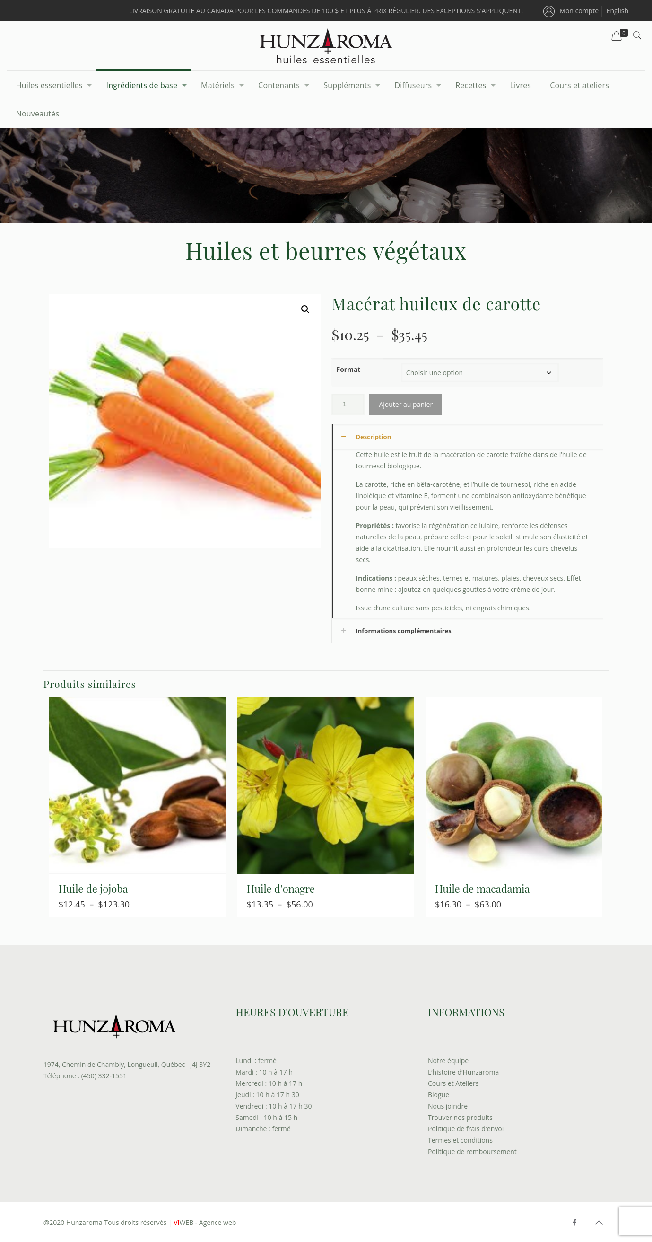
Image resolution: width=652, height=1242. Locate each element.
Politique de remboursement (472, 1151)
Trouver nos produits (460, 1117)
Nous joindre (448, 1105)
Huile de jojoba (93, 888)
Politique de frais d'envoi (466, 1128)
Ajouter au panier (406, 404)
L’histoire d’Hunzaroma (463, 1071)
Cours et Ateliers (453, 1083)
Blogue (438, 1094)
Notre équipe (448, 1060)
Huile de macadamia (482, 888)
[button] (305, 309)
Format (348, 369)
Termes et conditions (460, 1140)
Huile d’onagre (281, 888)
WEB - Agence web (204, 1222)
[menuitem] (617, 11)
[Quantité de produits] (348, 404)
